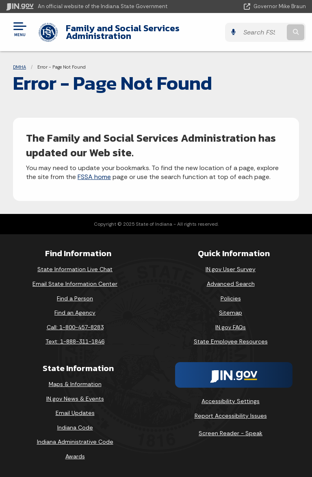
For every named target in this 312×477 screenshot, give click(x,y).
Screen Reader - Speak (230, 433)
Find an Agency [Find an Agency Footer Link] (74, 312)
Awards (75, 456)
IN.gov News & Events (75, 398)
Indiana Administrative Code (75, 441)
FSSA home (94, 177)
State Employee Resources (231, 341)
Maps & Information (75, 384)
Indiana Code (75, 427)
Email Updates (75, 413)
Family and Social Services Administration (123, 32)
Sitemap (230, 312)
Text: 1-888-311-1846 (75, 341)
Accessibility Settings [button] (231, 401)
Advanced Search (231, 283)
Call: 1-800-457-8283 (75, 327)
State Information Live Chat (75, 269)
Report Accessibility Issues (231, 415)
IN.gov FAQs (230, 327)
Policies (231, 298)
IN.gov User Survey (231, 269)
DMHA (19, 67)
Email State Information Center (74, 283)
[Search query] (262, 32)
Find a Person (75, 298)
